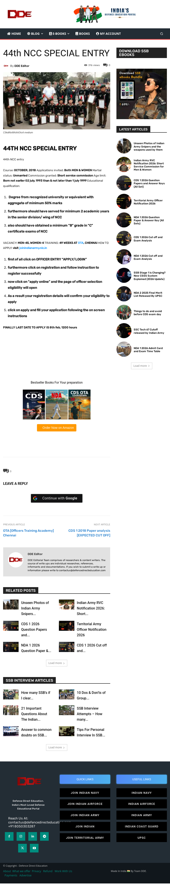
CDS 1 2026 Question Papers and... (34, 629)
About (7, 877)
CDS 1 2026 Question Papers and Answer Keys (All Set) (148, 183)
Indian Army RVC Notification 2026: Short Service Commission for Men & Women (148, 165)
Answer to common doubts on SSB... (36, 735)
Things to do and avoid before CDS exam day (147, 313)
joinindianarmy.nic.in (33, 248)
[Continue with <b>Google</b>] (57, 498)
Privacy (37, 877)
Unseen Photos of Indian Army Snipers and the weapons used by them (148, 146)
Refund (47, 877)
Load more (56, 663)
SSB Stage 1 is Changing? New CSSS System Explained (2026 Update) (149, 276)
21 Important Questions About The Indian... (34, 714)
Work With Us (63, 877)
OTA (80, 243)
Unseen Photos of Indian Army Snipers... (35, 608)
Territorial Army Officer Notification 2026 (92, 629)
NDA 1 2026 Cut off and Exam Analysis (148, 257)
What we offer (21, 877)
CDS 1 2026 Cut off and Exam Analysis (148, 239)
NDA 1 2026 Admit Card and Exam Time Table (148, 350)
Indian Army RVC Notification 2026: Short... (91, 608)
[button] (161, 33)
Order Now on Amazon (58, 427)
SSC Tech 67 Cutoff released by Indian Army (148, 331)
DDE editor (21, 65)
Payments (11, 881)
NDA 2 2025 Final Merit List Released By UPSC (150, 294)
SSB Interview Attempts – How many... (90, 714)
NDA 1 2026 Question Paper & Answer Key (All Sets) (150, 220)
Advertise (25, 881)
